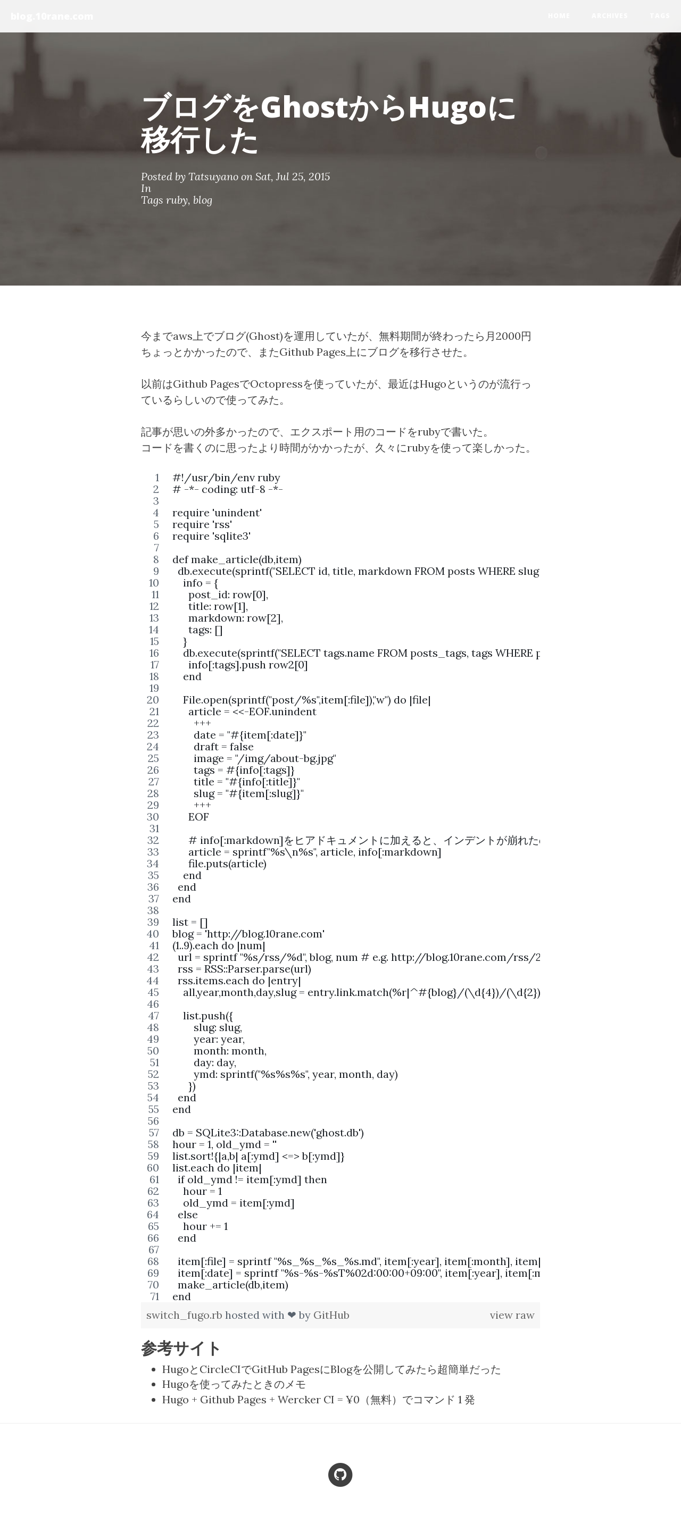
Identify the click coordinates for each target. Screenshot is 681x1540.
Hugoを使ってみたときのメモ (234, 1384)
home (559, 15)
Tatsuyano (213, 176)
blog (202, 199)
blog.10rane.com (52, 16)
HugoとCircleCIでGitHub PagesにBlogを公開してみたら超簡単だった (331, 1369)
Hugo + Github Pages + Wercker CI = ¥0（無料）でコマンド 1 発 (318, 1399)
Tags (660, 15)
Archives (610, 15)
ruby (177, 199)
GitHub (331, 1314)
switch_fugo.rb (185, 1314)
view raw (512, 1314)
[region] (340, 887)
